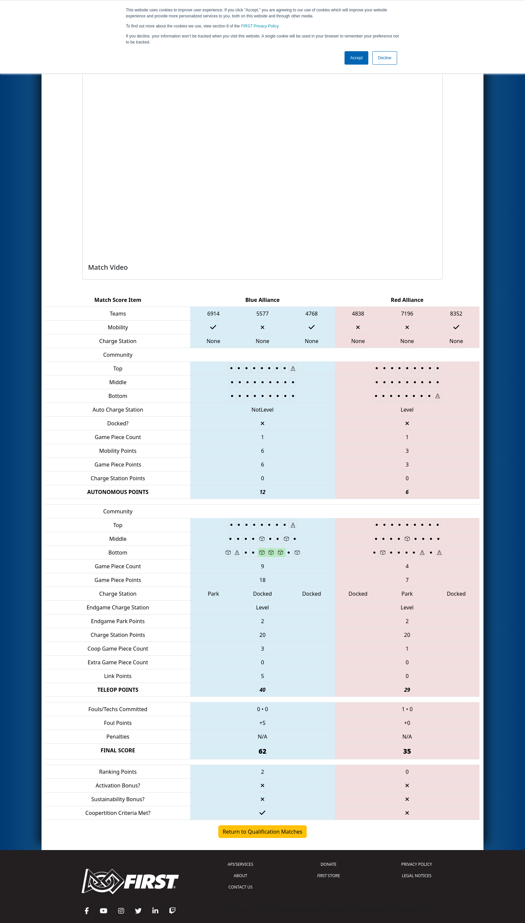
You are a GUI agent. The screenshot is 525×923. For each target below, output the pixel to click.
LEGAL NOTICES (417, 875)
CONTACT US (240, 887)
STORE (328, 875)
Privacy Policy (260, 26)
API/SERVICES (240, 864)
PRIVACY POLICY (416, 864)
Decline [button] (384, 58)
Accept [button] (356, 58)
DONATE (328, 864)
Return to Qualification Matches (262, 831)
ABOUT (240, 875)
